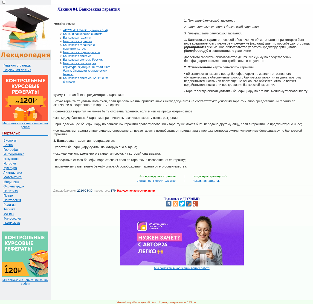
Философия (12, 218)
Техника (9, 209)
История (9, 163)
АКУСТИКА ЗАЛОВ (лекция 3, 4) (85, 30)
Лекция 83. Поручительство (156, 180)
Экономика (11, 223)
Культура (10, 168)
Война (8, 145)
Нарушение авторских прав (136, 190)
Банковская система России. (83, 59)
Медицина (11, 182)
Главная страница (17, 65)
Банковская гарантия (77, 37)
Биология (10, 140)
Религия (9, 204)
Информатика (13, 154)
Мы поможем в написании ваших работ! (25, 125)
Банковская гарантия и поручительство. (79, 46)
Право (8, 195)
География (11, 149)
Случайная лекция (17, 70)
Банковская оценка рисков (81, 52)
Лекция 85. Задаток (206, 180)
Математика (12, 177)
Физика (8, 214)
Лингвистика (12, 172)
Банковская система (77, 56)
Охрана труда (13, 186)
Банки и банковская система (83, 34)
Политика (10, 191)
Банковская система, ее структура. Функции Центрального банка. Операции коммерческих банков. (86, 68)
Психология (12, 200)
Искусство (11, 159)
